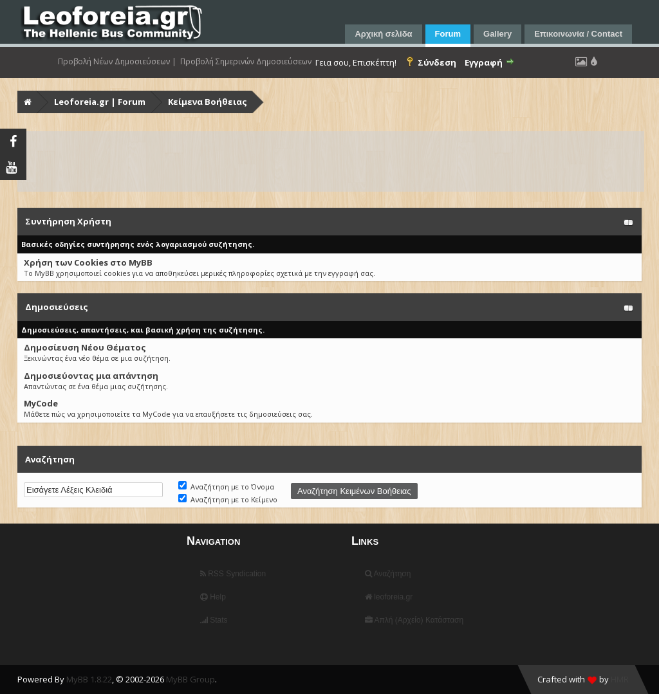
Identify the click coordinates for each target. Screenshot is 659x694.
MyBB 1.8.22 (89, 679)
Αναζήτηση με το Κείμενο (227, 499)
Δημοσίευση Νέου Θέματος (85, 347)
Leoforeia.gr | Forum (99, 101)
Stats (214, 620)
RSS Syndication (233, 573)
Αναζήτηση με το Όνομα (226, 486)
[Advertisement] (331, 161)
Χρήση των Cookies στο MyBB (88, 262)
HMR (620, 679)
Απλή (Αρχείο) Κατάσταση (414, 620)
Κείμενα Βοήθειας (207, 101)
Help (213, 596)
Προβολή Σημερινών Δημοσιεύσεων (245, 62)
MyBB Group (190, 679)
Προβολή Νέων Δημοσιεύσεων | (117, 62)
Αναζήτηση (388, 573)
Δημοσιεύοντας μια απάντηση (91, 375)
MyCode (41, 403)
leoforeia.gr (389, 596)
